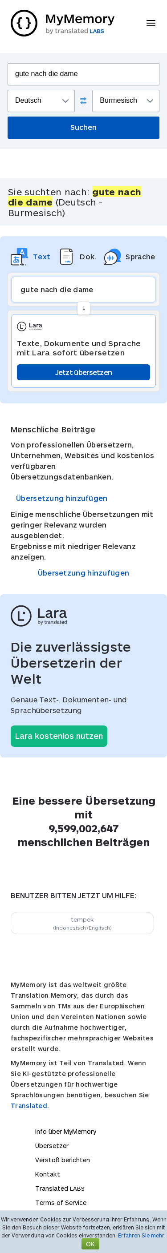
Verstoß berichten (62, 1160)
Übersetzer (52, 1145)
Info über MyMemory (65, 1131)
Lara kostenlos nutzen (59, 736)
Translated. (30, 1105)
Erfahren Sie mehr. (142, 1235)
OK (90, 1244)
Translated (60, 1188)
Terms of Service (60, 1202)
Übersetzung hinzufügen (62, 498)
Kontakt (47, 1174)
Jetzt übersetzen (83, 372)
